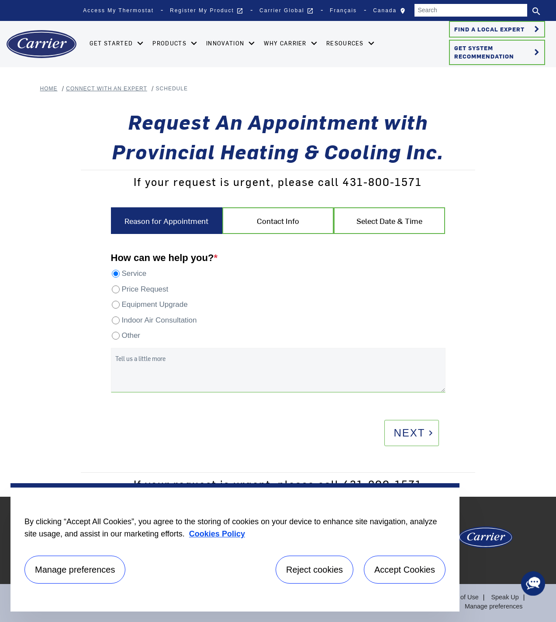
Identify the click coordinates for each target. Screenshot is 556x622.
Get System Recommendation (498, 52)
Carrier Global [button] (286, 10)
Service (134, 273)
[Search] (471, 10)
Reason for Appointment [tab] (166, 220)
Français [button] (343, 10)
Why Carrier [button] (285, 43)
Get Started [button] (111, 43)
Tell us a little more (140, 358)
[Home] (41, 44)
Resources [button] (345, 43)
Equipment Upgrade (155, 304)
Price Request (145, 289)
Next (414, 433)
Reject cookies (314, 569)
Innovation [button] (225, 43)
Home (49, 89)
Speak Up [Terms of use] (505, 597)
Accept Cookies (404, 569)
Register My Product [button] (206, 10)
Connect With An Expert (106, 89)
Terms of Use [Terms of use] (461, 597)
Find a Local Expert (498, 29)
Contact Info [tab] (278, 220)
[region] (234, 547)
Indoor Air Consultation (159, 320)
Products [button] (169, 43)
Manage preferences (494, 606)
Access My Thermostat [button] (118, 10)
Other (131, 335)
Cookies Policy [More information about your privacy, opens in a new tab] (217, 533)
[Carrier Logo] (486, 540)
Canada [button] (391, 12)
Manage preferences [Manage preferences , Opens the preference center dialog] (75, 569)
